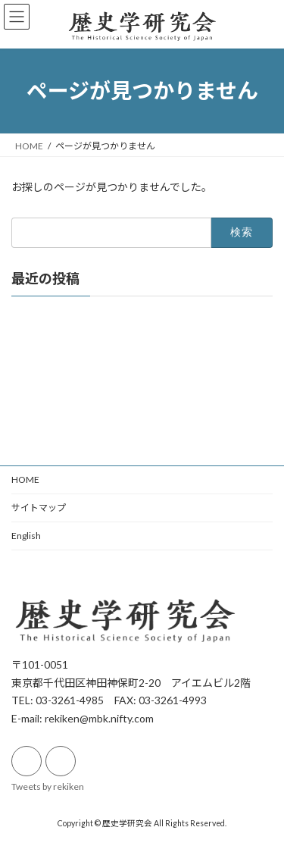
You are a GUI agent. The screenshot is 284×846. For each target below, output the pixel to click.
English (26, 535)
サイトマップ (38, 507)
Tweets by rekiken (47, 785)
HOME (25, 479)
